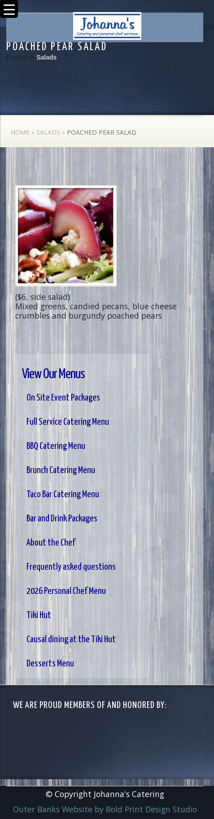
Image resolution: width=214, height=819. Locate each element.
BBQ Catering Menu (55, 446)
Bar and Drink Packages (61, 518)
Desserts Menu (50, 663)
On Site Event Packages (63, 397)
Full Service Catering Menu (67, 422)
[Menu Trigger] (9, 9)
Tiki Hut (38, 615)
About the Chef (50, 542)
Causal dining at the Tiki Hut (71, 639)
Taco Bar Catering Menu (62, 494)
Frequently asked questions (71, 567)
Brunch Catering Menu (60, 470)
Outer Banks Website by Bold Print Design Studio (105, 809)
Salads (46, 57)
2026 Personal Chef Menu (66, 591)
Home (20, 132)
